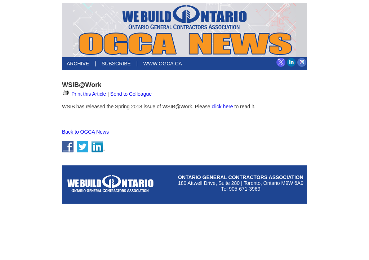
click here (222, 106)
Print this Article (84, 94)
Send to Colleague (131, 94)
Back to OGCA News (85, 132)
